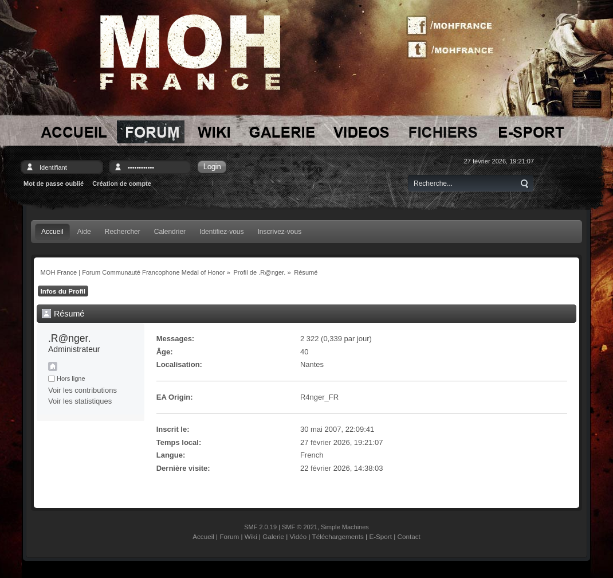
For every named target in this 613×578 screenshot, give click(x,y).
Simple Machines (345, 527)
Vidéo (298, 536)
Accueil (203, 536)
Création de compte (121, 183)
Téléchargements (338, 536)
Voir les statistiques (80, 401)
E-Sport (380, 536)
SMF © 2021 (299, 527)
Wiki (251, 536)
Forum (229, 536)
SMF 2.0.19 (260, 527)
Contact (409, 536)
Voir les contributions (82, 390)
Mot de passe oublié (53, 183)
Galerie (273, 536)
